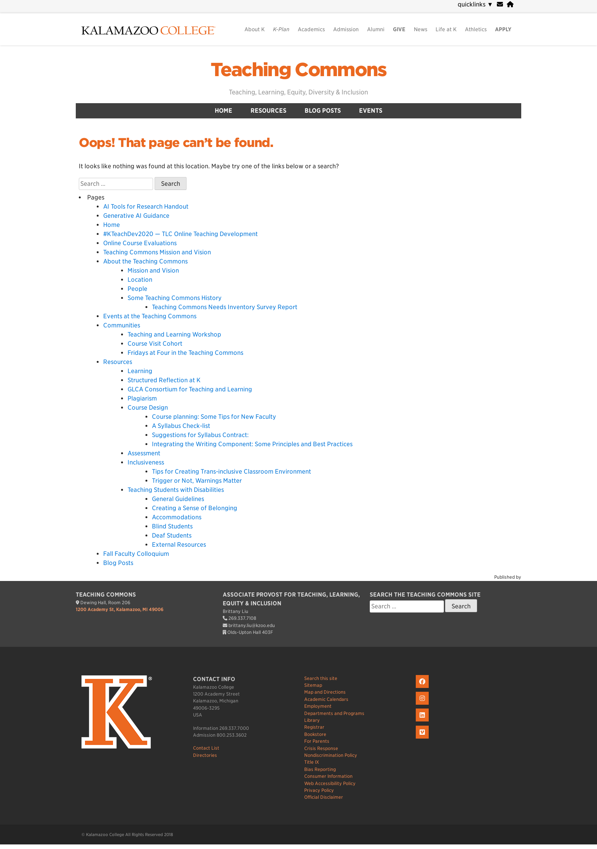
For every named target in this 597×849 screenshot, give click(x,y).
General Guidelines (178, 499)
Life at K (446, 29)
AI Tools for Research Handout (145, 206)
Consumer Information (328, 776)
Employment (318, 706)
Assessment (144, 453)
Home (223, 110)
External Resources (179, 544)
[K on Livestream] (423, 739)
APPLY (503, 29)
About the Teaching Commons (145, 261)
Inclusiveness (146, 462)
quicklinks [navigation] (475, 4)
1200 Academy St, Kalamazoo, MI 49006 (119, 609)
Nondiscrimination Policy (330, 755)
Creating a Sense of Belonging (194, 508)
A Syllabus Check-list (181, 425)
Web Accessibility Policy (330, 783)
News (420, 29)
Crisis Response (321, 748)
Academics (311, 29)
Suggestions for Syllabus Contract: (200, 435)
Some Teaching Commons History (175, 298)
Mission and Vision (153, 270)
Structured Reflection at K (164, 380)
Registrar (314, 727)
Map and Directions (325, 692)
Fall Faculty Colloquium (136, 553)
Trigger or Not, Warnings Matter (197, 480)
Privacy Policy (319, 790)
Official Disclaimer (323, 797)
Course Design (148, 407)
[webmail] (500, 4)
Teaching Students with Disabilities (176, 489)
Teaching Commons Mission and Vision (157, 252)
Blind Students (172, 526)
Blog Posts (323, 110)
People (137, 288)
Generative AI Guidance (136, 215)
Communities (121, 325)
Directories (205, 755)
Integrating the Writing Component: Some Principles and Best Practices (252, 444)
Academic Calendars (326, 699)
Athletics (476, 29)
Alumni (376, 29)
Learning (140, 371)
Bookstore (315, 734)
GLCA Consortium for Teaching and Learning (190, 389)
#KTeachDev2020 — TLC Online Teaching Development (180, 234)
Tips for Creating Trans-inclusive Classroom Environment (231, 471)
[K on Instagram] (423, 705)
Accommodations (176, 517)
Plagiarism (142, 398)
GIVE (399, 29)
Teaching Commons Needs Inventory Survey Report (224, 307)
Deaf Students (172, 535)
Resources (268, 110)
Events (370, 110)
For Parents (316, 741)
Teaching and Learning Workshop (174, 334)
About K (254, 29)
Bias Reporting (320, 769)
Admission (346, 29)
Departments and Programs (334, 713)
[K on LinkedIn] (423, 722)
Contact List (206, 748)
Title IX (311, 762)
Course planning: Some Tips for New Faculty (214, 416)
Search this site (320, 678)
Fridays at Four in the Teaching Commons (185, 352)
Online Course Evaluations (140, 243)
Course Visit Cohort (155, 343)
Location (140, 279)
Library (312, 720)
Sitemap (313, 685)
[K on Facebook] (423, 688)
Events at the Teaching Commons (149, 316)
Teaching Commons (298, 70)
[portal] (510, 4)
